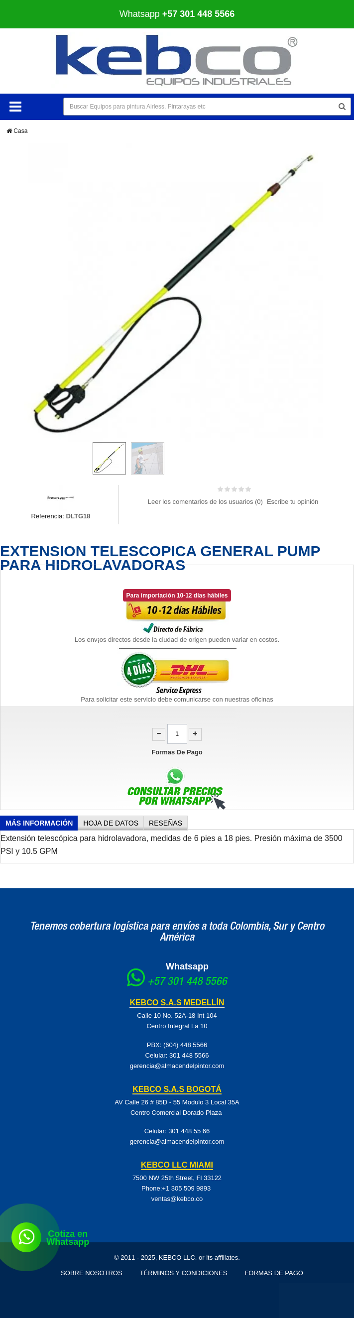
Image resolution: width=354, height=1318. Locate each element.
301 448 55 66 (189, 1131)
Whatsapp (177, 14)
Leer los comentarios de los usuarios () (205, 501)
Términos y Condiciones (184, 1273)
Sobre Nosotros (91, 1273)
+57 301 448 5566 (187, 982)
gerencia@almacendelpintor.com (177, 1066)
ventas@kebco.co (177, 1198)
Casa (16, 130)
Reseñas (165, 823)
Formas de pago (273, 1273)
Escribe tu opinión (292, 501)
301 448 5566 (189, 1055)
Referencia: (47, 516)
